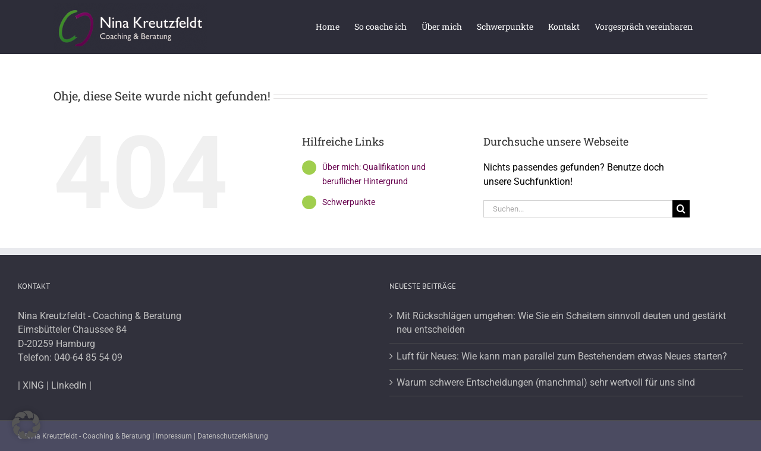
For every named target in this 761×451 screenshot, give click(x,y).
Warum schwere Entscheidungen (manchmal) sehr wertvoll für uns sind (546, 382)
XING (33, 385)
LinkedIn (69, 385)
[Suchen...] (577, 208)
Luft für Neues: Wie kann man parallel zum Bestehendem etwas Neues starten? (562, 356)
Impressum (174, 436)
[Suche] (681, 208)
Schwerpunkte (348, 202)
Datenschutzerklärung (232, 436)
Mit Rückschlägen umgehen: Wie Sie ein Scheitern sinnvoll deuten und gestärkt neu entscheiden (561, 323)
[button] (26, 425)
